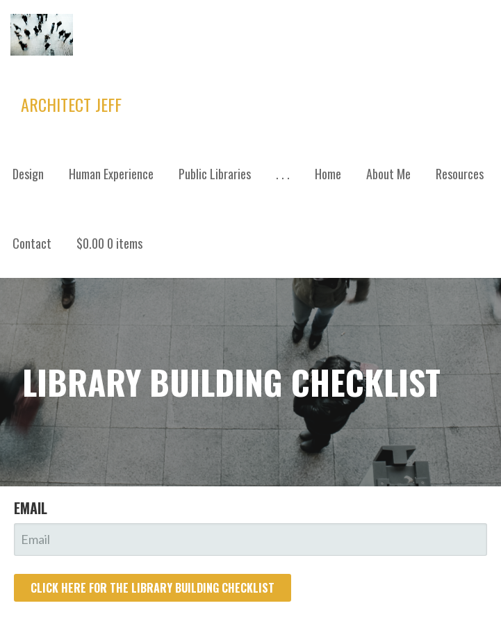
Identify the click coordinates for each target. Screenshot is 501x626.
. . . (283, 174)
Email (30, 507)
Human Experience (111, 174)
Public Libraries (215, 174)
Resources (460, 174)
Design (28, 174)
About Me (388, 174)
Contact (32, 243)
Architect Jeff (71, 104)
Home (328, 174)
